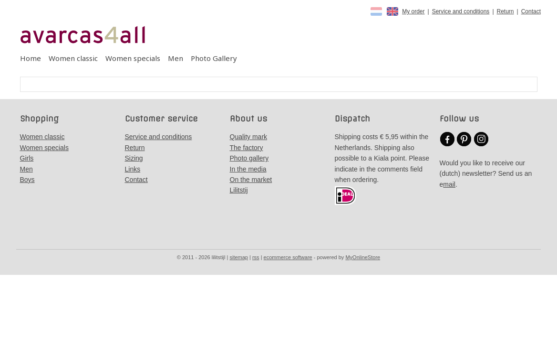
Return (505, 11)
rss (255, 257)
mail (449, 184)
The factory (246, 147)
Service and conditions (461, 11)
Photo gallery (249, 158)
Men (175, 58)
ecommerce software (288, 257)
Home (30, 58)
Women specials (132, 58)
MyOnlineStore (362, 257)
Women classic (73, 58)
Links (133, 169)
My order (413, 11)
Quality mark (249, 137)
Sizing (134, 158)
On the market (251, 179)
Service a (139, 137)
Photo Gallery (214, 58)
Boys (27, 179)
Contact (531, 11)
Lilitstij (239, 190)
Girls (27, 158)
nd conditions (172, 137)
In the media (248, 169)
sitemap (238, 257)
